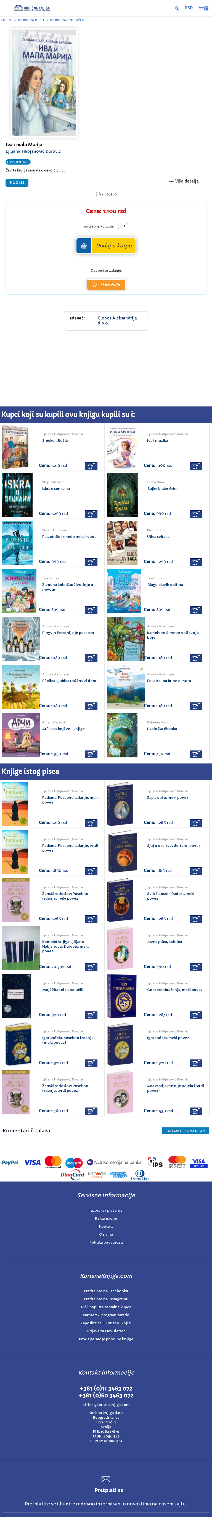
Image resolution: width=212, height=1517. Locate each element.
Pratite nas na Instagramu (106, 1299)
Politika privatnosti (106, 1242)
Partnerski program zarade (106, 1315)
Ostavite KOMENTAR (185, 1131)
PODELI (17, 182)
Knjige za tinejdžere (68, 20)
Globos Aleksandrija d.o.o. (117, 321)
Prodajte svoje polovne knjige (106, 1339)
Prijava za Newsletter (106, 1331)
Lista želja (106, 284)
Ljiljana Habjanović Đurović (33, 151)
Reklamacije (106, 1218)
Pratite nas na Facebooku (106, 1291)
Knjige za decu (31, 20)
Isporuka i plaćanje (106, 1210)
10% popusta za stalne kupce (106, 1307)
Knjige (6, 20)
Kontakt (106, 1226)
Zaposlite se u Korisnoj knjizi (106, 1323)
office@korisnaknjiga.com (106, 1404)
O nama (106, 1234)
